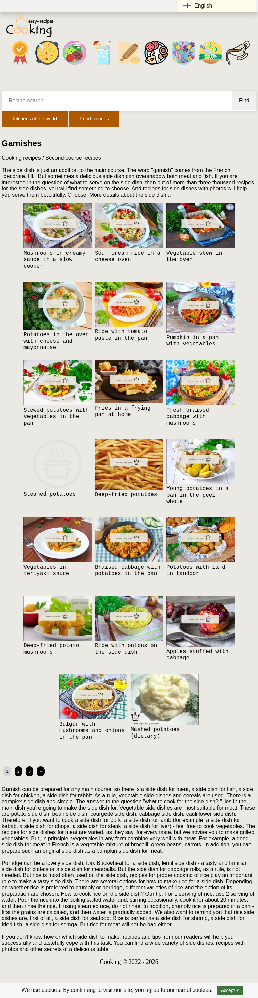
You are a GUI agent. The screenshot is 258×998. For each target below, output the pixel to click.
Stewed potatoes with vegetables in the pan (56, 416)
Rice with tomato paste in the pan (121, 335)
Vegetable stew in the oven (194, 256)
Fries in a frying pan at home (122, 411)
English (197, 6)
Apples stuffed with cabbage (197, 654)
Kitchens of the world (35, 119)
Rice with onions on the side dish (126, 649)
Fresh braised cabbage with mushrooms (187, 416)
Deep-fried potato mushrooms (51, 649)
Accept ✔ (230, 990)
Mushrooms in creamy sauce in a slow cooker (54, 259)
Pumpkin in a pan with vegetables (192, 340)
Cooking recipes (21, 158)
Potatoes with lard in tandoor (195, 570)
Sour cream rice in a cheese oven (127, 256)
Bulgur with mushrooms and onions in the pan (92, 730)
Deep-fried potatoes (126, 494)
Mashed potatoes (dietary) (155, 733)
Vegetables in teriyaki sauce (46, 570)
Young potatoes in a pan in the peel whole (197, 495)
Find (244, 100)
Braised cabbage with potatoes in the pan (127, 570)
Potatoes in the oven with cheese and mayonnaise (56, 341)
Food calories (94, 119)
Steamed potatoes (49, 494)
